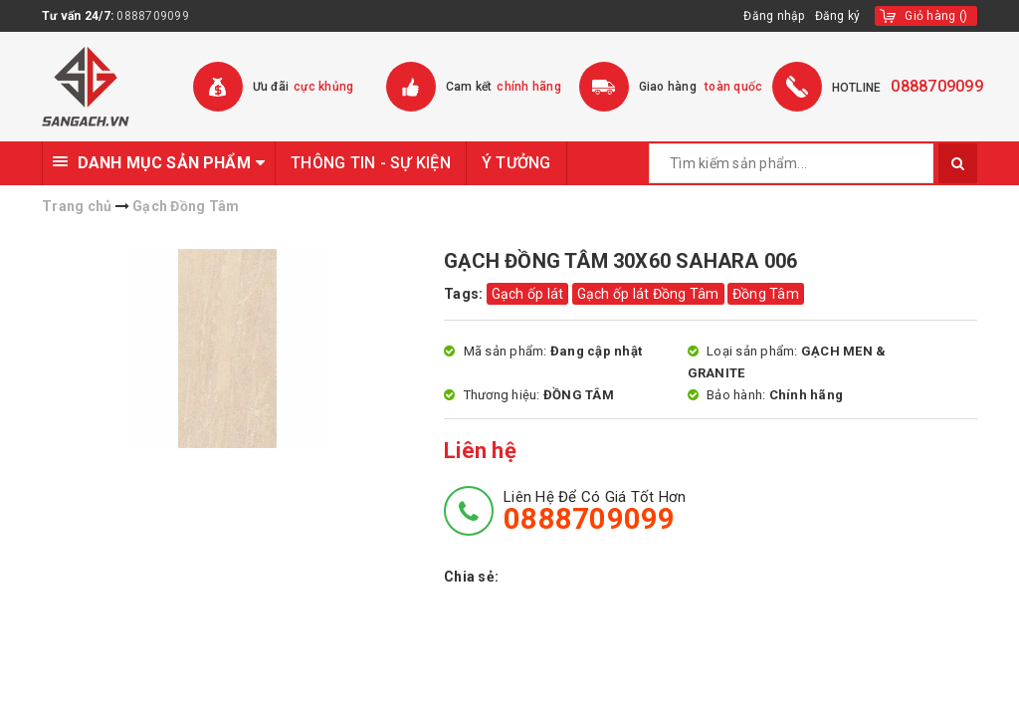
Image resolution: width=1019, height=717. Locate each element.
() (936, 16)
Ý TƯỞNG (516, 162)
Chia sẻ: (471, 577)
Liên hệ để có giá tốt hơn (595, 511)
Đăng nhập (773, 16)
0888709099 (152, 16)
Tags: (465, 294)
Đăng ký (838, 16)
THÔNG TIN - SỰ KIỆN (371, 162)
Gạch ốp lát (528, 294)
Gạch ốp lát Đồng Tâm (648, 294)
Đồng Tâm (765, 294)
